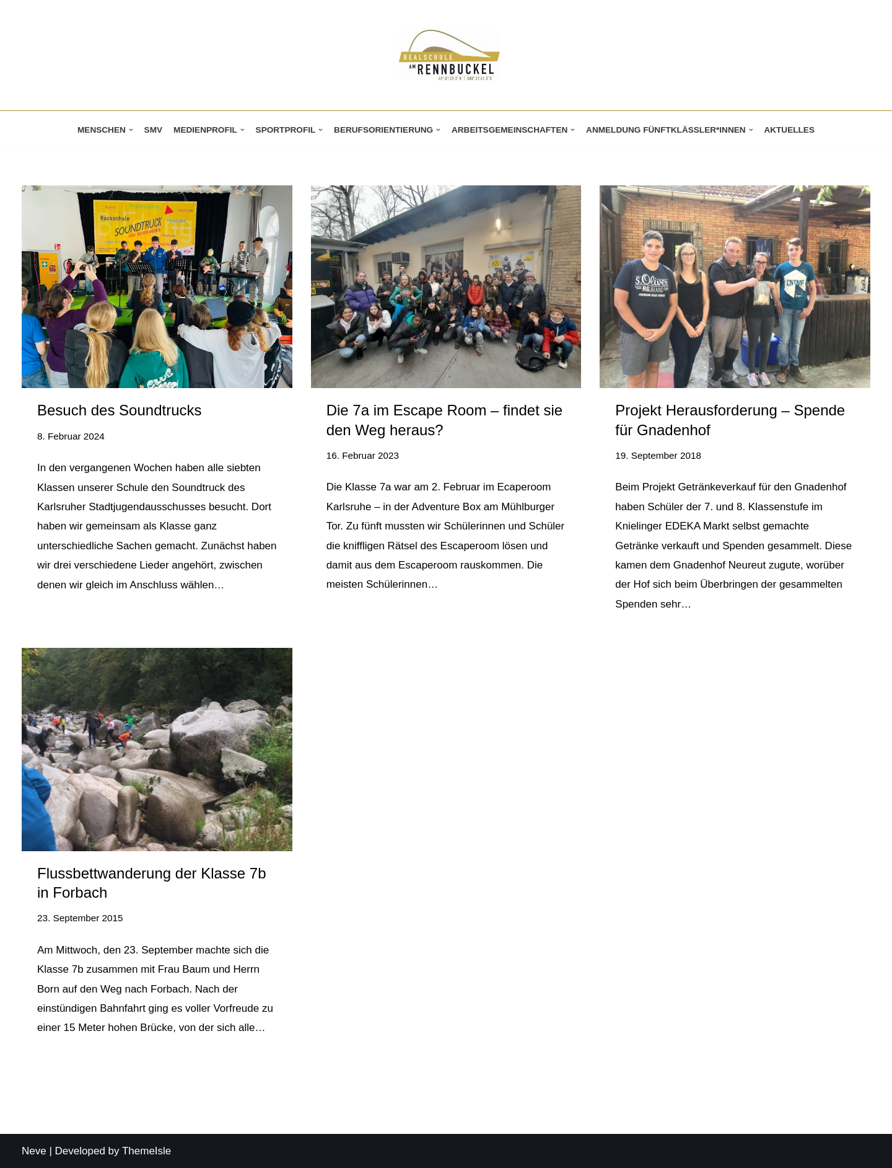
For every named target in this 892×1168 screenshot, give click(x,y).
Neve (34, 1151)
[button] (131, 130)
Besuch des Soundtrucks (119, 410)
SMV (153, 130)
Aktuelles (789, 130)
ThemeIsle (146, 1151)
